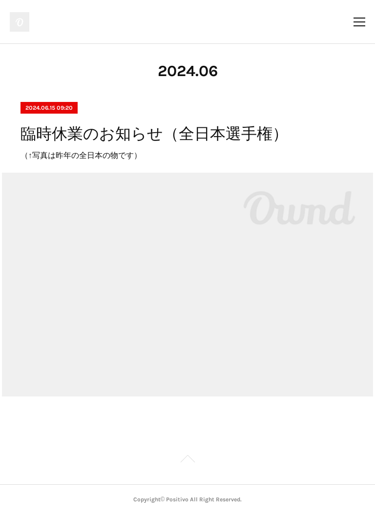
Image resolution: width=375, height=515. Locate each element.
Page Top (187, 460)
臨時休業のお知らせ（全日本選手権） (154, 133)
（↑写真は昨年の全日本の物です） (81, 155)
